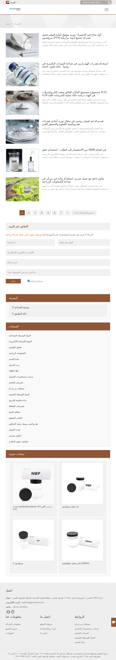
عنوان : (9, 598)
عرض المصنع (11, 629)
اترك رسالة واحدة (48, 629)
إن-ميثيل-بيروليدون (70, 506)
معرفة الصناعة (21, 307)
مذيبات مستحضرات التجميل (21, 377)
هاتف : (8, 607)
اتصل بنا (43, 633)
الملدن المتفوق (15, 418)
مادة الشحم (14, 359)
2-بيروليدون (18, 563)
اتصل (9, 590)
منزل (8, 24)
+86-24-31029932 (19, 607)
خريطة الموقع (46, 624)
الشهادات (10, 633)
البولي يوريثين (15, 436)
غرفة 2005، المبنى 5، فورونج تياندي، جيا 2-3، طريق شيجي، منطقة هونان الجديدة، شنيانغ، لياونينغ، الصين (58, 598)
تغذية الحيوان (14, 430)
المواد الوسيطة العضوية (19, 394)
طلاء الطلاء (14, 371)
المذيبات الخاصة (16, 383)
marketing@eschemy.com (33, 602)
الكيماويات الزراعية (17, 353)
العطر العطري (15, 347)
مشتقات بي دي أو (16, 388)
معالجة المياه (14, 412)
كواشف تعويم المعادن (18, 441)
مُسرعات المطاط (16, 406)
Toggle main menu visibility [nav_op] (107, 8)
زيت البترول (14, 365)
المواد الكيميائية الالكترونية (20, 341)
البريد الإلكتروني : (13, 602)
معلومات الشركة (13, 624)
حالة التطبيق (20, 313)
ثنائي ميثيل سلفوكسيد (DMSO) (75, 563)
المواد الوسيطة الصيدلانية (20, 335)
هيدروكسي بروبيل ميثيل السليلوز (23, 424)
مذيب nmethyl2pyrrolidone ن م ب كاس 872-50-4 (32, 507)
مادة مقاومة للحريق (17, 400)
